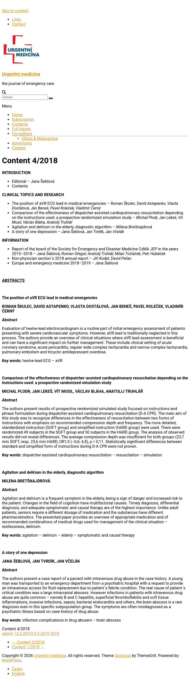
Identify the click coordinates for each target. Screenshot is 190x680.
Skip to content (15, 10)
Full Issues (21, 129)
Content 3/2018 (28, 642)
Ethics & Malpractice (40, 138)
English (18, 673)
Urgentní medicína (21, 74)
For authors (22, 133)
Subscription (23, 119)
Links (16, 19)
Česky (17, 669)
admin (7, 633)
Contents (20, 124)
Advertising (22, 143)
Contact (19, 24)
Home (17, 114)
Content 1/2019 (28, 647)
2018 (54, 633)
